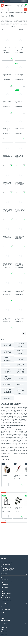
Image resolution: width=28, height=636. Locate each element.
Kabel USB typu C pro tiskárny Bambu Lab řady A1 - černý (7, 318)
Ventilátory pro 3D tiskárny (20, 352)
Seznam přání (4, 634)
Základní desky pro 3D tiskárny (7, 371)
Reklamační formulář (6, 600)
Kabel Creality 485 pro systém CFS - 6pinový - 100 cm (20, 49)
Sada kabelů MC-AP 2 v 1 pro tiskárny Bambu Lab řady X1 (20, 210)
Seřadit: (3, 30)
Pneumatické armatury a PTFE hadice (7, 391)
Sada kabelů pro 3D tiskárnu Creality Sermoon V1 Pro (19, 103)
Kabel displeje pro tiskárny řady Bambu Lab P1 (19, 156)
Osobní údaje (4, 627)
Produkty (4, 574)
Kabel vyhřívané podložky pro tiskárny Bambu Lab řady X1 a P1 (19, 183)
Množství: (21, 29)
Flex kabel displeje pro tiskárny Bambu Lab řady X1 (7, 183)
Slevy (2, 577)
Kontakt (3, 558)
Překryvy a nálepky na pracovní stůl (21, 371)
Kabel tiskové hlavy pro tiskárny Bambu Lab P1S (7, 291)
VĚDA (2, 612)
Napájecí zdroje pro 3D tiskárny (7, 378)
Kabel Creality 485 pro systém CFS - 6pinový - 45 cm (7, 76)
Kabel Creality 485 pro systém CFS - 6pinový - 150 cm (7, 49)
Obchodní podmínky (5, 597)
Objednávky (4, 631)
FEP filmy (20, 378)
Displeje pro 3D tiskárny (20, 365)
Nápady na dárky (5, 584)
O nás (2, 606)
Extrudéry (7, 365)
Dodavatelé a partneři (6, 593)
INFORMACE (4, 587)
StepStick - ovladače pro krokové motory (20, 391)
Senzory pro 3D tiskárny (7, 345)
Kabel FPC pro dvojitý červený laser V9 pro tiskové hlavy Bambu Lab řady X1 (19, 130)
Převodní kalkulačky (5, 620)
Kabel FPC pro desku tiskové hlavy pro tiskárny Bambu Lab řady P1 (19, 237)
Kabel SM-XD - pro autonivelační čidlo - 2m (20, 75)
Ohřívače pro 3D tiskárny (7, 352)
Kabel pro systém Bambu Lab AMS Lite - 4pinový (19, 318)
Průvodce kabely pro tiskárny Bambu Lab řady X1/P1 (7, 103)
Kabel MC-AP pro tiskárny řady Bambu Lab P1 (7, 237)
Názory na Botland (5, 609)
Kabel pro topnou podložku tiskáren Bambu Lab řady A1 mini (8, 129)
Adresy (2, 629)
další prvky (7, 398)
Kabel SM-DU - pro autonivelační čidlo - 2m (7, 156)
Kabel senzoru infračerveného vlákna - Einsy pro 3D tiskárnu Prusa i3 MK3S (20, 264)
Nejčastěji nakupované (6, 582)
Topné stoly (20, 384)
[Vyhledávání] (19, 9)
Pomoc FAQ (4, 595)
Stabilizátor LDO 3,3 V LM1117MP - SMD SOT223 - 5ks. (18, 508)
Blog (2, 616)
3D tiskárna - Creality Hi (6, 508)
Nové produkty (4, 579)
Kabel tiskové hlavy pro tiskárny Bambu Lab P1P (20, 291)
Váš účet (4, 624)
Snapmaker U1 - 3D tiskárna (6, 476)
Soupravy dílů (7, 384)
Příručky (3, 618)
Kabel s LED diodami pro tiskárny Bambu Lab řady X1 (7, 264)
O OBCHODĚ (4, 603)
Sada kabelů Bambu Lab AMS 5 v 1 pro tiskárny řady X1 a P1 (7, 210)
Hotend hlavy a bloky (20, 358)
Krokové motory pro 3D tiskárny (7, 359)
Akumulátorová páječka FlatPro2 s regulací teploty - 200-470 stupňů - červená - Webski (18, 477)
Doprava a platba (5, 591)
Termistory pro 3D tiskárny (20, 345)
